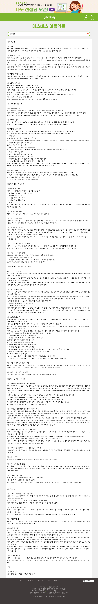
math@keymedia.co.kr (59, 591)
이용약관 (40, 580)
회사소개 (21, 580)
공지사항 (30, 580)
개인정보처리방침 (53, 580)
